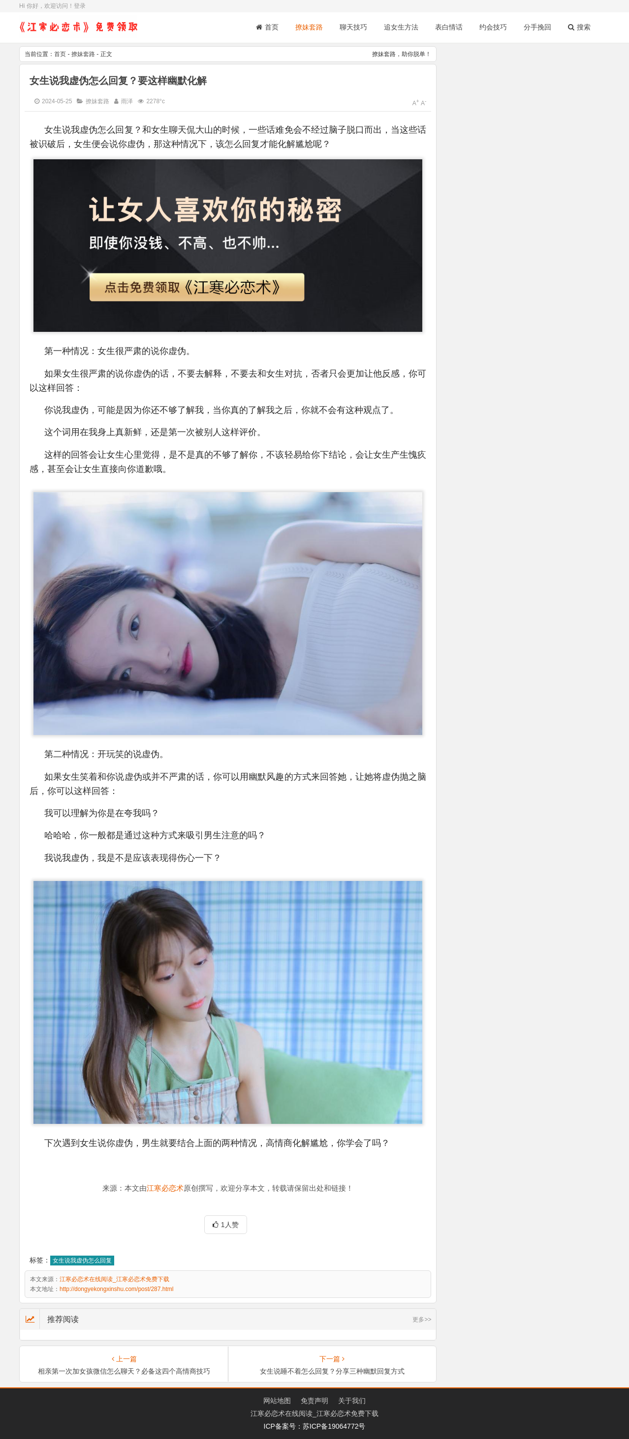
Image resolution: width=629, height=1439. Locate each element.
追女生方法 (401, 27)
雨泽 (127, 101)
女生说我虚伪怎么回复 (82, 1260)
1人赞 (226, 1225)
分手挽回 (537, 27)
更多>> (421, 1319)
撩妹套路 (309, 27)
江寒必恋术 (165, 1188)
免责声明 (314, 1401)
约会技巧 (493, 27)
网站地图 (277, 1401)
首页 (267, 27)
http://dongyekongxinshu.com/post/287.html (116, 1289)
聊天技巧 (353, 27)
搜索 (579, 27)
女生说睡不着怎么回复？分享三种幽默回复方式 (332, 1371)
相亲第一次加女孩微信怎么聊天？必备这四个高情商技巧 (124, 1371)
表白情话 (449, 27)
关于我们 (352, 1401)
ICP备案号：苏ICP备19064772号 (315, 1426)
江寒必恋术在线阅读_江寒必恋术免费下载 (114, 1279)
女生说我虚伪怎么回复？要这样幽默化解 (118, 80)
